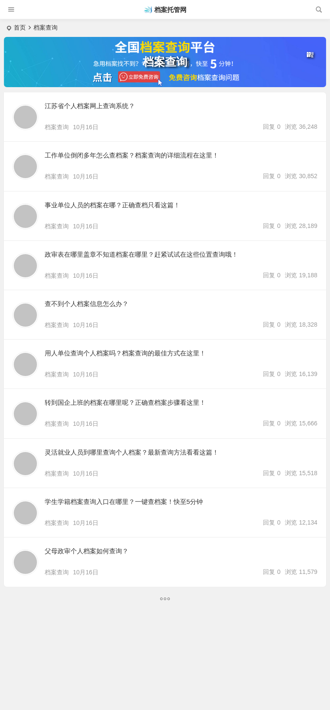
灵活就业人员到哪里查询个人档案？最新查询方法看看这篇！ (132, 452)
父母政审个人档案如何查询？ (86, 551)
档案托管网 (170, 9)
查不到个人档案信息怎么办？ (86, 303)
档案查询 (57, 127)
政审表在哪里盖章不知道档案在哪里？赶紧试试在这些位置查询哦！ (141, 254)
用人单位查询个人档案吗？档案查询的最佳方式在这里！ (125, 353)
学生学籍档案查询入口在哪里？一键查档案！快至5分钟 (124, 501)
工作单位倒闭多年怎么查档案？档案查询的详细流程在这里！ (132, 155)
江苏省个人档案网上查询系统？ (90, 105)
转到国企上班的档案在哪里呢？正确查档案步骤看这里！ (125, 402)
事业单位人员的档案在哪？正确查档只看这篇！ (112, 205)
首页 (20, 27)
